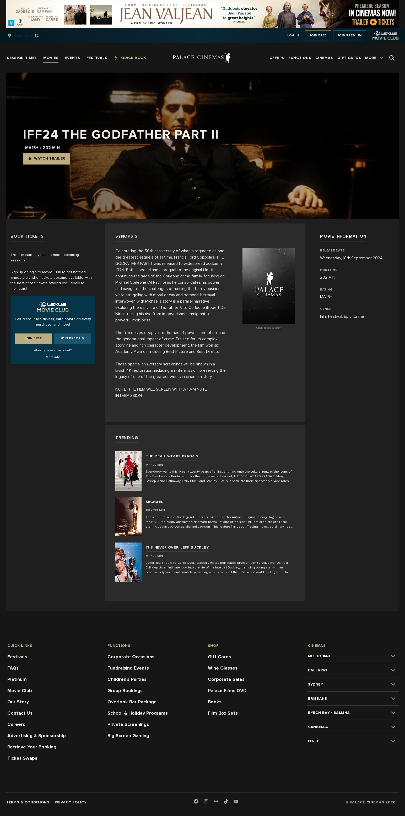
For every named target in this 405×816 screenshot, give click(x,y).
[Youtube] (236, 801)
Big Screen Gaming (128, 735)
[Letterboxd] (216, 801)
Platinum (17, 679)
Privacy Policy (71, 802)
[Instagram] (206, 801)
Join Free (318, 35)
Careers (16, 724)
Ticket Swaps (22, 758)
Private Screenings (128, 724)
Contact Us (20, 713)
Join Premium (350, 35)
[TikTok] (226, 801)
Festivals (17, 657)
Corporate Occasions (130, 657)
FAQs (13, 668)
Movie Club (19, 690)
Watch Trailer (46, 158)
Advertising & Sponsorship (36, 735)
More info (53, 357)
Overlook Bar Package (132, 702)
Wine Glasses (222, 668)
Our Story (18, 702)
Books (215, 702)
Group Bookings (125, 690)
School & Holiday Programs (137, 713)
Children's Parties (127, 679)
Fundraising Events (128, 668)
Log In (293, 35)
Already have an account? (53, 350)
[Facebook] (196, 801)
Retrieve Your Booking (31, 747)
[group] (28, 35)
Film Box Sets (223, 713)
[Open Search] (392, 58)
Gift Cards (219, 657)
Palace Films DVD (227, 690)
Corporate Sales (226, 679)
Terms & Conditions (28, 802)
